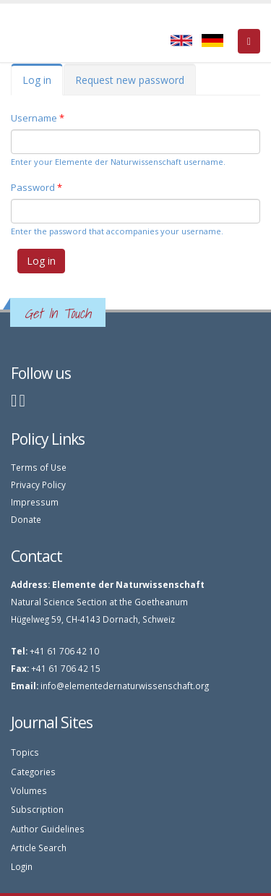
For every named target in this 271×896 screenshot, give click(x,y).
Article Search (38, 847)
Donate (26, 519)
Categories (33, 771)
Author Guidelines (48, 829)
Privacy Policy (38, 484)
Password (36, 187)
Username (37, 117)
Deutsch (212, 40)
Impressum (35, 502)
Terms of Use (38, 467)
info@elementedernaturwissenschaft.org (124, 685)
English (181, 40)
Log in (42, 84)
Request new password (129, 80)
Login (22, 866)
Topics (25, 752)
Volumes (29, 790)
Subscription (37, 809)
